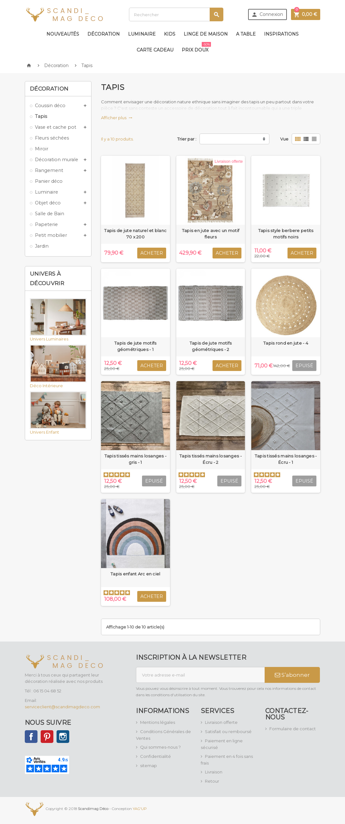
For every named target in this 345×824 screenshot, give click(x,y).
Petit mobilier (51, 235)
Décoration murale (56, 159)
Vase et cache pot (55, 127)
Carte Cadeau (155, 50)
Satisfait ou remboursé (228, 731)
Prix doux (196, 47)
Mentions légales (157, 722)
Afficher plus (116, 117)
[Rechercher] (176, 14)
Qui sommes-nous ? (160, 747)
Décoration (103, 34)
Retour (212, 781)
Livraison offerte (221, 722)
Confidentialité (155, 756)
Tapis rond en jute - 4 (285, 343)
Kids (169, 34)
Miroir (41, 149)
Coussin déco (50, 105)
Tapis (41, 116)
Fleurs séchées (52, 138)
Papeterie (46, 224)
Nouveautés (62, 34)
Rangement (49, 170)
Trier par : (186, 138)
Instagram (63, 736)
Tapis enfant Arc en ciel (135, 573)
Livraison (213, 771)
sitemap (148, 765)
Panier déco (49, 181)
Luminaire (142, 34)
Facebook (31, 736)
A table (246, 34)
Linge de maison (206, 34)
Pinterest (47, 736)
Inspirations (281, 34)
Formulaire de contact (292, 728)
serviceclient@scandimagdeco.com (62, 706)
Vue (284, 138)
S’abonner (292, 675)
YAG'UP (140, 808)
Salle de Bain (49, 213)
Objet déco (48, 203)
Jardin (42, 246)
